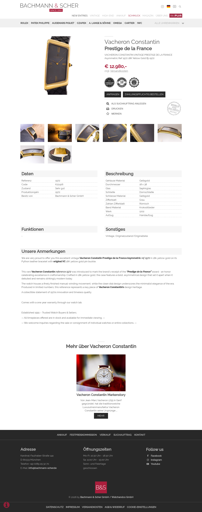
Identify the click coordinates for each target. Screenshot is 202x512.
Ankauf (121, 15)
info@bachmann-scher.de (42, 468)
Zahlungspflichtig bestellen (144, 94)
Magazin (148, 15)
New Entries (80, 15)
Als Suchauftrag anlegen (126, 103)
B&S (176, 15)
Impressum (73, 507)
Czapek (81, 23)
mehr (100, 415)
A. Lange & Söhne (100, 23)
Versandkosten (92, 507)
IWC (139, 23)
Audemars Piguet (63, 23)
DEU (168, 6)
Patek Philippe (40, 23)
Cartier (129, 23)
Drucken (114, 108)
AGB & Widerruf (115, 507)
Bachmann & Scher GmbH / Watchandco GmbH (106, 497)
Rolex (24, 23)
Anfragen (112, 94)
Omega (117, 23)
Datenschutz (55, 507)
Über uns (162, 15)
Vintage (95, 15)
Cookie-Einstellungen (141, 507)
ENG (174, 6)
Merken (114, 113)
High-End (108, 15)
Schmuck (134, 15)
